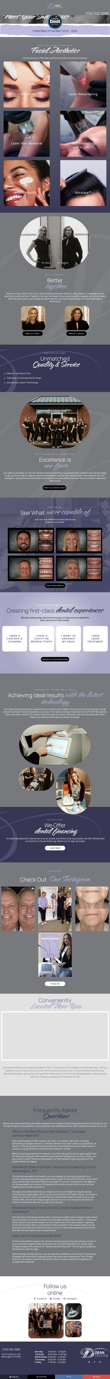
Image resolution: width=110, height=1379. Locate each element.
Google (55, 1298)
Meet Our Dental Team (54, 487)
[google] (89, 1362)
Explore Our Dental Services (55, 659)
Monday (39, 1351)
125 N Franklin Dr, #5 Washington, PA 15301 (11, 1355)
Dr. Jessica (63, 262)
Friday (38, 1362)
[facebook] (94, 1362)
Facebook (40, 1298)
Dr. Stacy (46, 262)
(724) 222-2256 (97, 13)
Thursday (40, 1359)
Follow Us (55, 983)
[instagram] (100, 1362)
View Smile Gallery (55, 585)
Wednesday (41, 1357)
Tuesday (39, 1354)
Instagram (70, 1298)
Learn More (55, 848)
